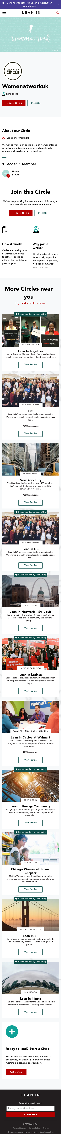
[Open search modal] (57, 13)
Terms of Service (19, 1128)
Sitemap (46, 1128)
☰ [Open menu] (4, 13)
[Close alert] (57, 4)
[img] (30, 330)
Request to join (14, 103)
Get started (16, 1072)
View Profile (30, 365)
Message (36, 103)
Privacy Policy (34, 1128)
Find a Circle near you (30, 303)
